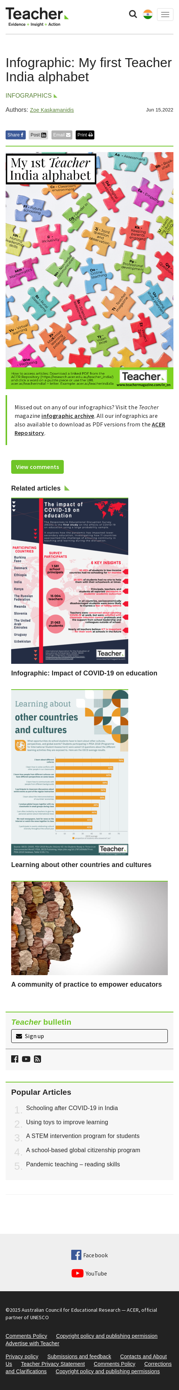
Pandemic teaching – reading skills (73, 1164)
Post (38, 135)
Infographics (29, 95)
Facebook (89, 1255)
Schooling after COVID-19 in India (72, 1108)
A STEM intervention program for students (82, 1136)
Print (85, 135)
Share (15, 135)
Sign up (30, 1036)
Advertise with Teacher (32, 1343)
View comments (37, 466)
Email (61, 135)
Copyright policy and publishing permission (106, 1336)
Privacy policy (22, 1356)
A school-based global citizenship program (83, 1150)
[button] (36, 1060)
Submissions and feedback (79, 1356)
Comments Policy (26, 1336)
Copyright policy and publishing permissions (108, 1371)
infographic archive (67, 415)
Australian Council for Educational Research (71, 1310)
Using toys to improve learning (67, 1122)
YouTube (89, 1273)
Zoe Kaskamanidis (52, 110)
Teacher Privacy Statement (53, 1364)
